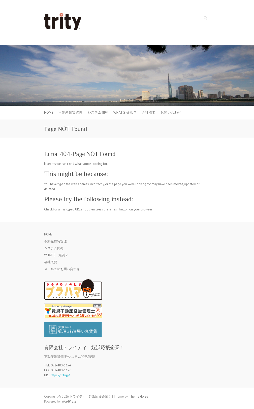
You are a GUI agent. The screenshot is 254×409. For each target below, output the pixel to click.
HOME (48, 112)
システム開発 (98, 112)
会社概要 (149, 112)
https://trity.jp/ (60, 375)
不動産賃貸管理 (70, 112)
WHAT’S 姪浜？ (125, 112)
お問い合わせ (170, 112)
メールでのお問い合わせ (62, 269)
